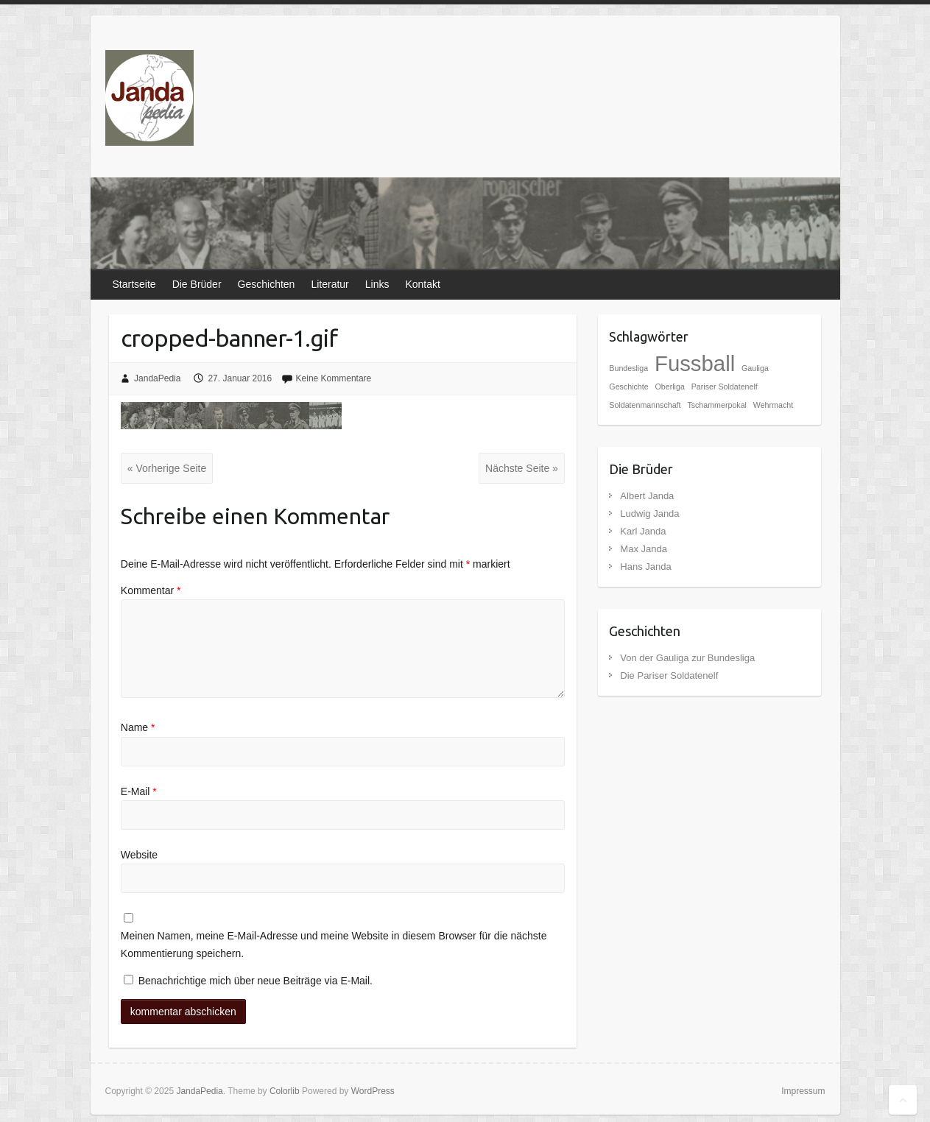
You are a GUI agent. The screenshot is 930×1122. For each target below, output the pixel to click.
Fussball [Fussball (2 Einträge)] (695, 363)
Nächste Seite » (521, 468)
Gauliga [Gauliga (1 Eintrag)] (755, 368)
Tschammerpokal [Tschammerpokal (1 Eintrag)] (717, 405)
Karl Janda (643, 531)
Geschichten (266, 284)
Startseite (134, 284)
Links (377, 284)
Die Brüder (197, 284)
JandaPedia (157, 378)
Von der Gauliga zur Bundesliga (687, 657)
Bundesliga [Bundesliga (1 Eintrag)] (628, 368)
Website (139, 855)
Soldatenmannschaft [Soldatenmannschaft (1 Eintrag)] (644, 405)
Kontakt (422, 284)
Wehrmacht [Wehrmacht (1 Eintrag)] (773, 405)
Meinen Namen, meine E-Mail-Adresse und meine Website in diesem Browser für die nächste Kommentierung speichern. (334, 944)
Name (138, 727)
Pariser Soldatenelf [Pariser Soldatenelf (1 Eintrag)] (724, 386)
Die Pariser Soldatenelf (669, 675)
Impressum (803, 1091)
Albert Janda (647, 495)
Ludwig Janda (649, 513)
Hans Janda (645, 566)
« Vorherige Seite (166, 468)
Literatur (329, 284)
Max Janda (643, 548)
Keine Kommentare (334, 378)
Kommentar (151, 590)
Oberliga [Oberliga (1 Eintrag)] (670, 386)
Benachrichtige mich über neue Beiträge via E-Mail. (255, 981)
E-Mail (139, 791)
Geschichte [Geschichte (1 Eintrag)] (628, 386)
